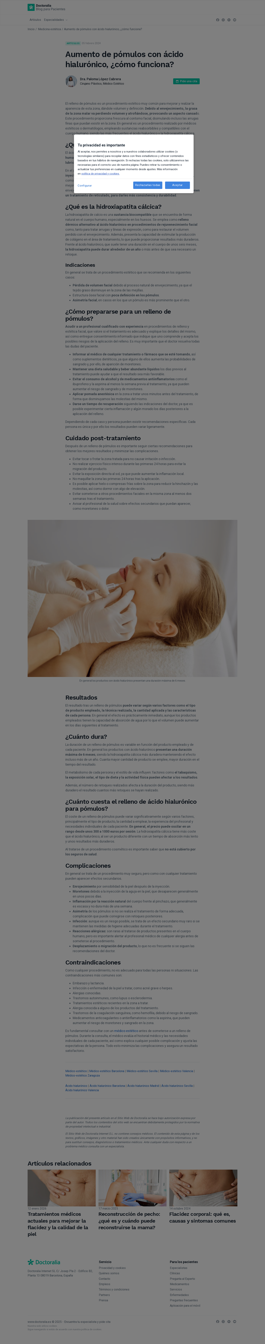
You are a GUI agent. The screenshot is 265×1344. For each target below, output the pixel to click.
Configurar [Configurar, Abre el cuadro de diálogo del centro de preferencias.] (85, 185)
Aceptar (177, 185)
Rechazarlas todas (147, 185)
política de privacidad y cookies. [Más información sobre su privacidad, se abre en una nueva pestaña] (101, 173)
